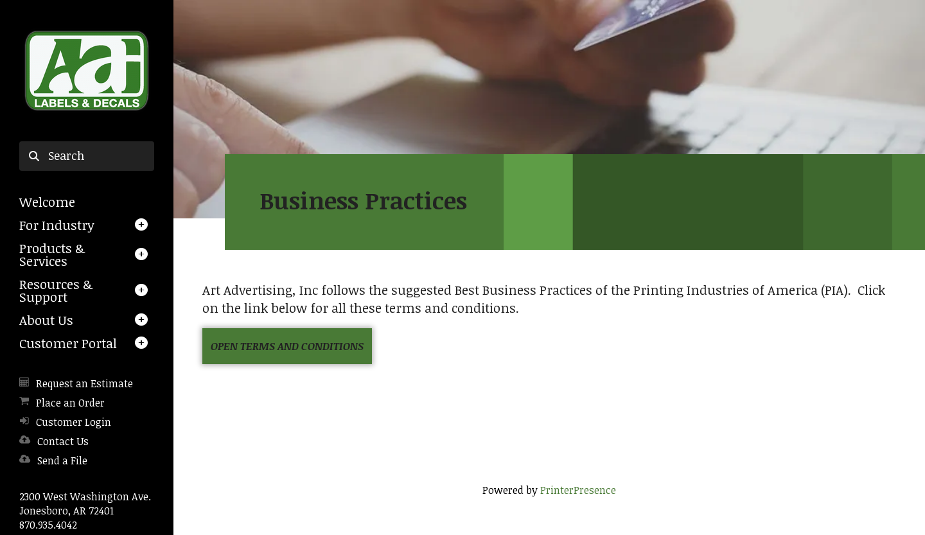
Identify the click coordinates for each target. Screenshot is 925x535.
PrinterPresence (578, 490)
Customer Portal (68, 343)
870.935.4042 (48, 525)
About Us (46, 320)
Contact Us (63, 441)
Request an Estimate (84, 383)
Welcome (47, 202)
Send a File (62, 460)
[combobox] (86, 156)
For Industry (56, 225)
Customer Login (73, 422)
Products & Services (52, 254)
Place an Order (70, 403)
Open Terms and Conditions (287, 346)
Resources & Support (55, 290)
